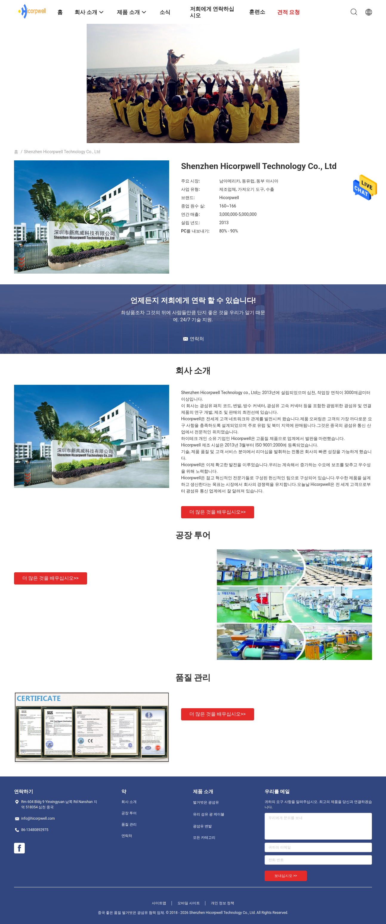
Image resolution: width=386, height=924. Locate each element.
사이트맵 (159, 903)
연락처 (126, 836)
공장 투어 (129, 813)
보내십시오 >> (285, 876)
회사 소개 (129, 802)
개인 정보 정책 (222, 903)
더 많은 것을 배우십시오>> (217, 512)
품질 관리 (129, 824)
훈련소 (257, 12)
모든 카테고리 (204, 837)
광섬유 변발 (202, 826)
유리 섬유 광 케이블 (208, 814)
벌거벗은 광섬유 (206, 802)
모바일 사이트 (188, 903)
